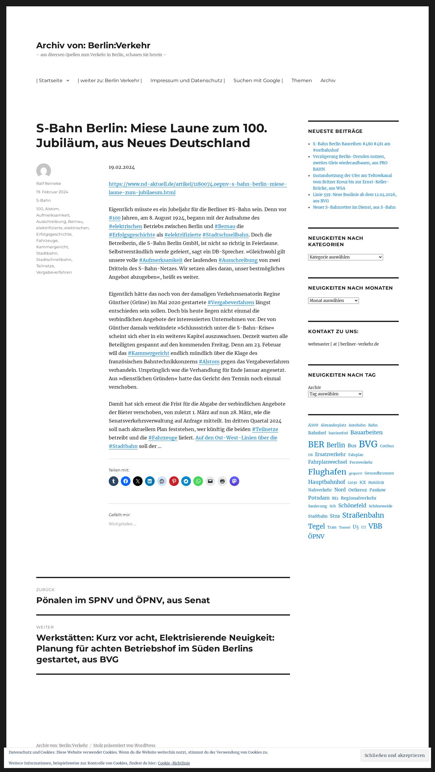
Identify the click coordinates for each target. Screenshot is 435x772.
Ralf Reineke (48, 183)
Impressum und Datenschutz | (187, 80)
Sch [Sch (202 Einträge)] (333, 506)
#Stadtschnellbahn (225, 235)
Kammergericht (52, 246)
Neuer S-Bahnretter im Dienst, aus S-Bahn (354, 207)
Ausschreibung (51, 221)
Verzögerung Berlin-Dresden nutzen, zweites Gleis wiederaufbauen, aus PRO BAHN (350, 163)
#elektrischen (125, 226)
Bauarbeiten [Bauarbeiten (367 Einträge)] (366, 432)
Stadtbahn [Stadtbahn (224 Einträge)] (317, 516)
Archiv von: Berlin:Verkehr (93, 45)
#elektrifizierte (182, 235)
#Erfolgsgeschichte (132, 235)
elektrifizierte (49, 227)
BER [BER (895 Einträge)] (316, 444)
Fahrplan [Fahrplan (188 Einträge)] (355, 455)
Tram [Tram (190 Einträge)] (332, 527)
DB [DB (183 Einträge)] (310, 455)
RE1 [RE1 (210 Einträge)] (335, 498)
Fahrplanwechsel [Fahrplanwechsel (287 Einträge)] (327, 462)
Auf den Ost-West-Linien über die (236, 438)
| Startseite (49, 80)
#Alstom (209, 362)
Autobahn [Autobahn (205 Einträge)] (357, 425)
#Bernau (224, 226)
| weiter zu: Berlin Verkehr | (110, 80)
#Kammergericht (148, 353)
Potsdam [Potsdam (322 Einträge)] (319, 498)
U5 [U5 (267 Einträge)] (356, 527)
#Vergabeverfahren (231, 302)
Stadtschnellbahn (54, 259)
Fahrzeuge (47, 240)
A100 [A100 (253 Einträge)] (313, 425)
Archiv (328, 80)
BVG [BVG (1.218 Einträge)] (368, 444)
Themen (302, 80)
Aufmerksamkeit (52, 215)
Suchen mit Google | (258, 80)
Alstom (52, 208)
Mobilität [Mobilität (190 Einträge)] (376, 483)
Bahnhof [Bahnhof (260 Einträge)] (317, 433)
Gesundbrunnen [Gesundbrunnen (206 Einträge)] (379, 473)
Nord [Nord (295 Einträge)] (340, 490)
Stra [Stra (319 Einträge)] (335, 516)
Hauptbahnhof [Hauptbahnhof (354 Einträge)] (326, 482)
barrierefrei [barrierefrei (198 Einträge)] (338, 433)
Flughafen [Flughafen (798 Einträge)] (327, 472)
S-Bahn (43, 200)
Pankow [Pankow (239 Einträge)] (377, 490)
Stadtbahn (46, 253)
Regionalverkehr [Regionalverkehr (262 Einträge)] (359, 498)
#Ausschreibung (238, 260)
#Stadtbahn (123, 446)
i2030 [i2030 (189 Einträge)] (352, 483)
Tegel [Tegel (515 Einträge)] (316, 526)
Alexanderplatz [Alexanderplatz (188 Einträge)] (333, 425)
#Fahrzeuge (162, 438)
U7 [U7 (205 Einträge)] (363, 527)
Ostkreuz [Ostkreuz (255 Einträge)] (357, 490)
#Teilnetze (265, 429)
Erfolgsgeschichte (54, 234)
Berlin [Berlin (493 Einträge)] (336, 445)
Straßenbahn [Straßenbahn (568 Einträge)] (363, 515)
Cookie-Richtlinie (174, 763)
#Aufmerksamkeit (161, 260)
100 (39, 208)
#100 (115, 218)
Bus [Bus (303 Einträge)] (352, 446)
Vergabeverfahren (54, 272)
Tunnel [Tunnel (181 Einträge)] (344, 527)
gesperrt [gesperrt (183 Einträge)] (355, 473)
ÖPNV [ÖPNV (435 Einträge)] (316, 536)
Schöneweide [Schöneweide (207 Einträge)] (380, 506)
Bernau (75, 221)
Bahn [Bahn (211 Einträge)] (373, 425)
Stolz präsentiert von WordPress (124, 745)
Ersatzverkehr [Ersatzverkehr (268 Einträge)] (330, 454)
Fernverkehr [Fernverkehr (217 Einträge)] (361, 462)
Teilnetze (45, 265)
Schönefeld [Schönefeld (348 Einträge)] (352, 505)
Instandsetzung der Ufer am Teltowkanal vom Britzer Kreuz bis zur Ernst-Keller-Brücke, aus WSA (352, 182)
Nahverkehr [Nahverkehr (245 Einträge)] (320, 490)
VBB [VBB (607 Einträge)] (375, 526)
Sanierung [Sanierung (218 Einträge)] (317, 506)
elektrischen (76, 227)
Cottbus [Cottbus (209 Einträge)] (387, 446)
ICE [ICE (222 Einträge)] (362, 482)
